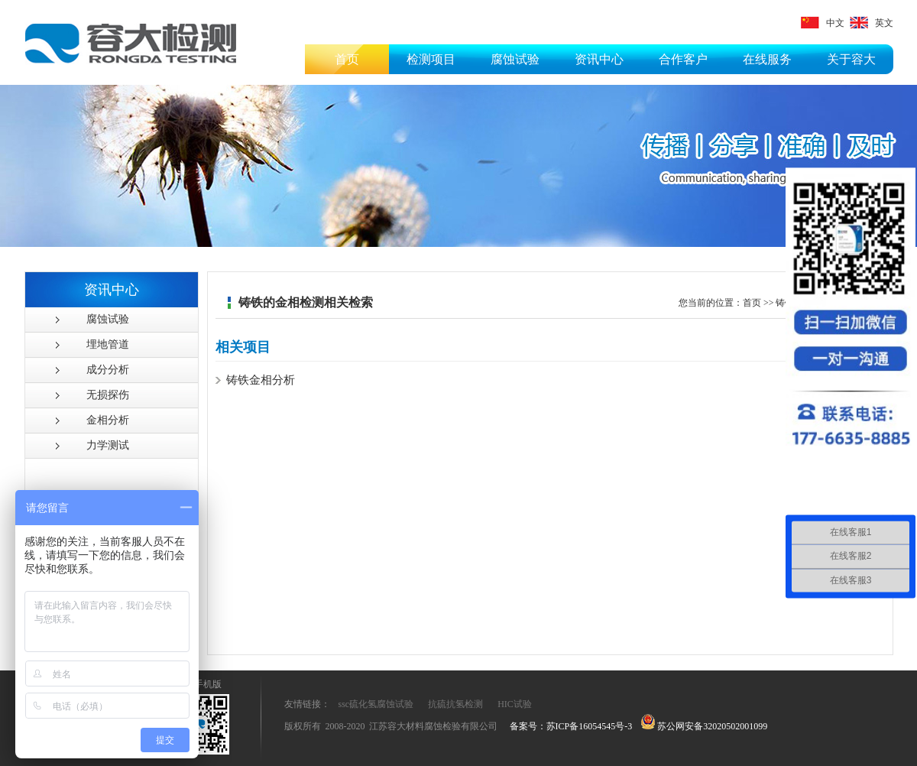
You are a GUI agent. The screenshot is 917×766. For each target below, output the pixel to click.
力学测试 (107, 445)
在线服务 (767, 59)
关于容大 (851, 59)
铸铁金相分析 (260, 380)
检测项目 (431, 59)
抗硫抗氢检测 (455, 704)
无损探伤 (107, 395)
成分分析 (107, 369)
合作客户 (683, 59)
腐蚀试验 (515, 59)
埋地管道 (107, 344)
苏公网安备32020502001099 (704, 726)
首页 (347, 59)
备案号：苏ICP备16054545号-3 (571, 726)
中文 (822, 23)
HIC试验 (514, 704)
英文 (871, 23)
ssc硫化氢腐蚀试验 (376, 704)
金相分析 (107, 420)
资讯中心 (599, 59)
